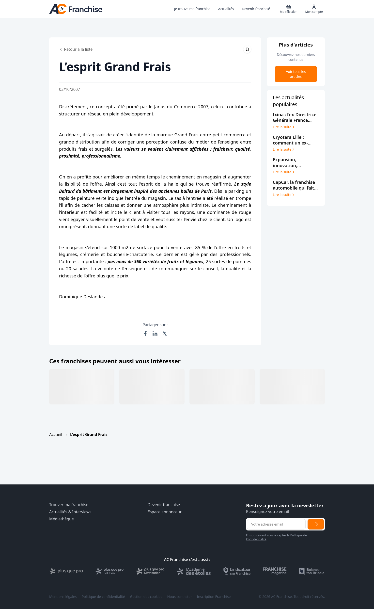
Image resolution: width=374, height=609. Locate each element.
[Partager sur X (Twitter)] (165, 333)
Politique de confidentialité (103, 596)
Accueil (55, 434)
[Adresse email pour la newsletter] (276, 524)
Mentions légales (63, 596)
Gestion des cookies (146, 596)
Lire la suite (284, 127)
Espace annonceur (165, 511)
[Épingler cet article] (247, 49)
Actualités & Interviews (70, 511)
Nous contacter (179, 596)
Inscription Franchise (214, 596)
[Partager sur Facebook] (145, 333)
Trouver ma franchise (68, 504)
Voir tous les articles (296, 74)
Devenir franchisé (164, 504)
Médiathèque (61, 519)
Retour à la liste (76, 49)
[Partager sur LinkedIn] (155, 333)
